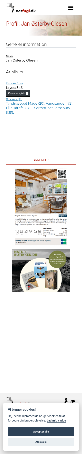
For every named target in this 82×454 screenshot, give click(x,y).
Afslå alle (41, 441)
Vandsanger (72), (59, 103)
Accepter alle (41, 431)
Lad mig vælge (56, 420)
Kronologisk (18, 93)
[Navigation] (71, 8)
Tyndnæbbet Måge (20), (26, 103)
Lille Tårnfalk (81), (20, 108)
